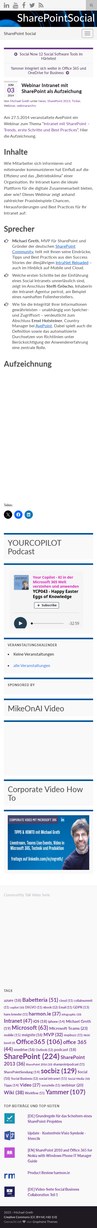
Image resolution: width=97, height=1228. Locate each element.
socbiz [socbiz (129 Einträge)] (59, 1071)
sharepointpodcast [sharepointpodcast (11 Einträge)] (69, 1064)
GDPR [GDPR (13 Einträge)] (81, 1007)
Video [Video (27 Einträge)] (30, 1085)
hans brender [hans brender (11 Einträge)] (16, 1014)
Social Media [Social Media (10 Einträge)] (79, 1078)
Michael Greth (19, 101)
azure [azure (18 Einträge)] (12, 1000)
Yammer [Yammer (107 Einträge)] (65, 1092)
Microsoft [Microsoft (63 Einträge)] (30, 1027)
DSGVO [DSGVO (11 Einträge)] (33, 1007)
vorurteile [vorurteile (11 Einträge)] (50, 1085)
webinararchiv (26, 106)
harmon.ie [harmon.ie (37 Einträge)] (45, 1014)
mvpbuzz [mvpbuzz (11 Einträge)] (73, 1035)
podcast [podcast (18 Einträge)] (65, 1049)
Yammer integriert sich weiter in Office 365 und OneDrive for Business (48, 70)
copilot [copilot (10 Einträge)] (17, 1007)
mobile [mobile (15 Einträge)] (12, 1035)
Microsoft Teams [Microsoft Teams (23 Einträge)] (68, 1028)
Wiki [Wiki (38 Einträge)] (14, 1092)
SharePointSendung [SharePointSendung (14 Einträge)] (22, 1072)
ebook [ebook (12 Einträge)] (50, 1007)
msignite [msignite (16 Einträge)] (32, 1035)
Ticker (76, 101)
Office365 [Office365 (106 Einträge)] (39, 1041)
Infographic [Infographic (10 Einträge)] (71, 1014)
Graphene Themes (45, 1222)
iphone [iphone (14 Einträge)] (56, 1021)
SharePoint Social (20, 33)
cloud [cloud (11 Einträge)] (66, 1001)
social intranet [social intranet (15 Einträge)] (53, 1078)
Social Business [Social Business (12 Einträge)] (24, 1079)
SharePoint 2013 (58, 101)
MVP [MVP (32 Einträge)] (53, 1034)
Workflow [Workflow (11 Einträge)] (34, 1093)
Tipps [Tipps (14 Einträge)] (11, 1085)
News (42, 101)
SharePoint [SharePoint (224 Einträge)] (31, 1056)
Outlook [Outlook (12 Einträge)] (44, 1050)
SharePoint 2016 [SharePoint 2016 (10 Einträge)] (39, 1064)
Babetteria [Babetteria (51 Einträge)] (40, 1000)
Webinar (9, 106)
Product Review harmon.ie (49, 1172)
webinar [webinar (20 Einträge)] (72, 1085)
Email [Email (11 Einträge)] (65, 1007)
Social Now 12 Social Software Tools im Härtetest (51, 56)
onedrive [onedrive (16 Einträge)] (24, 1049)
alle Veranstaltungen (31, 665)
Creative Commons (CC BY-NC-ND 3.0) (30, 1217)
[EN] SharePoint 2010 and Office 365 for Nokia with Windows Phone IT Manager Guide (60, 1155)
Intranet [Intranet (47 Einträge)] (18, 1021)
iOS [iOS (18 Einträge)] (40, 1021)
